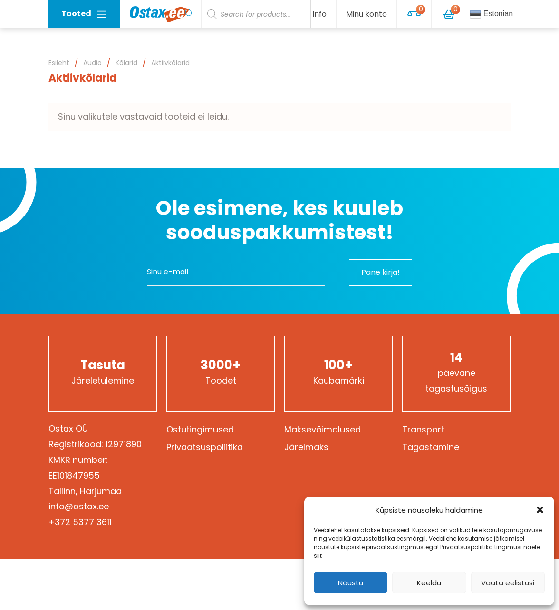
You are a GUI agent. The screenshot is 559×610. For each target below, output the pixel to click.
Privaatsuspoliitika (204, 447)
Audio (92, 62)
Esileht (58, 62)
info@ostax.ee (78, 506)
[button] (540, 510)
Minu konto (366, 14)
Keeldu (429, 583)
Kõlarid (126, 62)
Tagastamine (430, 447)
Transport (423, 429)
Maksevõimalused (322, 429)
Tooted (84, 14)
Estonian (491, 14)
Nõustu (350, 583)
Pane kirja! (380, 272)
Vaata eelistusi (507, 583)
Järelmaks (306, 447)
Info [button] (319, 14)
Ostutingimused (200, 429)
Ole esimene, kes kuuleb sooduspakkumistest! (279, 220)
